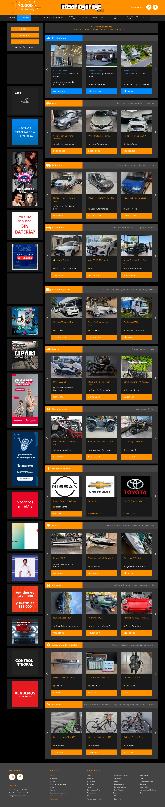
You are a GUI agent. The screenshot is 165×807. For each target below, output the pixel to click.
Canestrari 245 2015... (132, 558)
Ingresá (25, 29)
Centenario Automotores (65, 268)
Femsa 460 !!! (59, 558)
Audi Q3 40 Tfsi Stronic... (99, 260)
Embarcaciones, (114, 525)
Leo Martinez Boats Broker (63, 565)
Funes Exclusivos (132, 626)
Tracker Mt (93, 501)
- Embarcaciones (118, 784)
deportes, (130, 704)
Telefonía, (87, 704)
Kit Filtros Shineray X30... (99, 677)
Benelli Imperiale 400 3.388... (136, 382)
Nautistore (94, 566)
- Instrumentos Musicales (147, 790)
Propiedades (117, 778)
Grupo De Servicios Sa (99, 390)
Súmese (52, 781)
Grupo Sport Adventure (100, 450)
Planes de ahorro (92, 793)
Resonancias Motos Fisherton (63, 389)
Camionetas (91, 781)
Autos (89, 775)
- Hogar (141, 778)
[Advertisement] (25, 68)
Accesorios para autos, (122, 645)
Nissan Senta (130, 144)
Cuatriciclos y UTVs (93, 790)
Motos (89, 787)
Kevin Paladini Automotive (66, 626)
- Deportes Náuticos (119, 787)
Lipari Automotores (98, 209)
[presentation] (47, 70)
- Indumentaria (144, 787)
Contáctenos (54, 799)
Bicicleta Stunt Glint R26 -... (65, 737)
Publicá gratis (25, 42)
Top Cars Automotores (134, 330)
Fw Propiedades (96, 84)
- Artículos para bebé (146, 781)
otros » (151, 704)
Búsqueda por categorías (58, 793)
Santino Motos (131, 390)
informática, (107, 704)
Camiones (90, 784)
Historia (52, 790)
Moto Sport (129, 450)
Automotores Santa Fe (99, 626)
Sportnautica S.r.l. (62, 450)
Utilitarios (90, 778)
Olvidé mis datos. (24, 47)
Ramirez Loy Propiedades (136, 84)
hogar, (116, 704)
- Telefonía (116, 796)
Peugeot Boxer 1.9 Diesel (134, 198)
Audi (91, 268)
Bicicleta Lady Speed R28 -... (101, 737)
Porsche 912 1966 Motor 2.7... (136, 618)
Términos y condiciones (58, 784)
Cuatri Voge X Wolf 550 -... (134, 441)
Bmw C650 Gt (59, 382)
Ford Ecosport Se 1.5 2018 (135, 136)
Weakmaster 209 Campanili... (101, 558)
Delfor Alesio (130, 209)
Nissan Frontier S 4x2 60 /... (65, 501)
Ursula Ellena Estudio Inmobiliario (63, 83)
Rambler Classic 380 (62, 618)
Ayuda (52, 787)
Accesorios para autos (94, 799)
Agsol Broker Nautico (134, 566)
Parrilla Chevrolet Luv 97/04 (65, 677)
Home (52, 775)
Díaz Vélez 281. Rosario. (66, 74)
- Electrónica (117, 799)
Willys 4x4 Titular (95, 618)
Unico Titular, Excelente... (99, 136)
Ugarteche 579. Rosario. (101, 74)
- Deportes (142, 784)
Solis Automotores (132, 268)
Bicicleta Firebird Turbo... (134, 737)
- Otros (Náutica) (118, 790)
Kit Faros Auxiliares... (132, 677)
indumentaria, (141, 704)
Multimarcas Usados (63, 144)
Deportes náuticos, (130, 525)
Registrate (25, 35)
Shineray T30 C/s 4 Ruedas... (65, 322)
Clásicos (89, 796)
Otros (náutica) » (146, 525)
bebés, (123, 704)
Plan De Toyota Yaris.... (133, 501)
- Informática (143, 775)
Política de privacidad (57, 796)
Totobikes (58, 745)
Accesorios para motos (142, 645)
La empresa (53, 778)
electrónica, (97, 704)
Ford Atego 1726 (130, 322)
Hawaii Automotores (98, 144)
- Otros (141, 793)
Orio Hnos (58, 330)
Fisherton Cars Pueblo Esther (64, 207)
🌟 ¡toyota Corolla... (61, 260)
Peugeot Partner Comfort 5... (101, 198)
